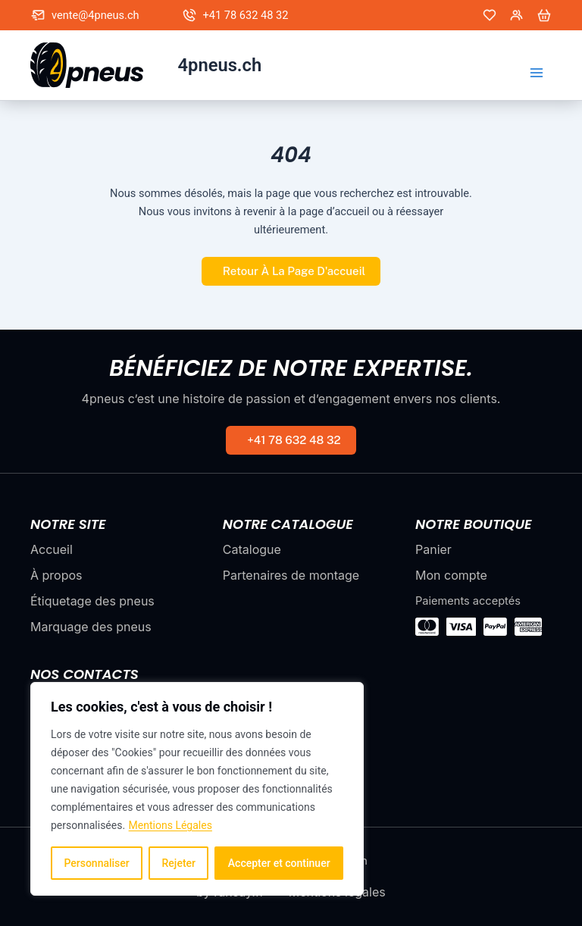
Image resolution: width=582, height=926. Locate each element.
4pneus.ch (220, 65)
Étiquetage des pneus (92, 600)
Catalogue (252, 549)
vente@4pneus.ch (95, 15)
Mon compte (451, 575)
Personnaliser (96, 863)
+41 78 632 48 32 (246, 15)
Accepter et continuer (279, 863)
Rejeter (179, 863)
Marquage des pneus (91, 626)
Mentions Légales (170, 825)
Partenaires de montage (291, 575)
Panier (433, 549)
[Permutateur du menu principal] (536, 73)
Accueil (51, 549)
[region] (197, 789)
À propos (56, 575)
